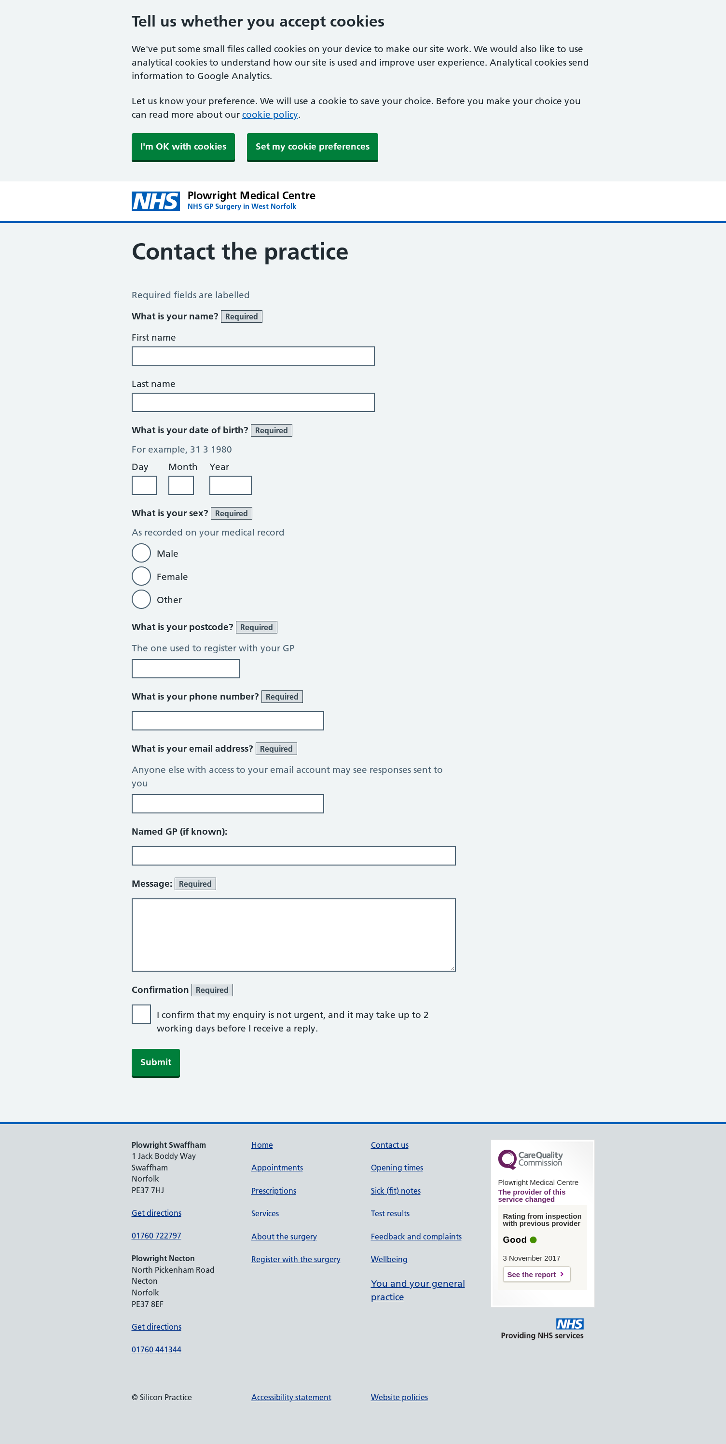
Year (219, 466)
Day (140, 466)
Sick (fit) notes (396, 1191)
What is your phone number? (217, 696)
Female (172, 576)
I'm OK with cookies (183, 146)
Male (167, 553)
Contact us (390, 1145)
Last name (154, 383)
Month (183, 466)
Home (262, 1145)
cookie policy (270, 114)
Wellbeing (389, 1259)
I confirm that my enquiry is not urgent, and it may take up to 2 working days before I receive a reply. (293, 1021)
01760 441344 (156, 1349)
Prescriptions (273, 1191)
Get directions (156, 1213)
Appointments (277, 1167)
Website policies (399, 1397)
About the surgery (284, 1236)
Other (169, 599)
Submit (155, 1062)
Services (265, 1213)
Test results (390, 1213)
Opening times (397, 1167)
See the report (531, 1274)
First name (154, 337)
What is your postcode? (204, 627)
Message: (174, 884)
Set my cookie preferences (313, 146)
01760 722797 (156, 1235)
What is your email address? (214, 749)
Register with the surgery (296, 1259)
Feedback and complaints (416, 1236)
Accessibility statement (291, 1397)
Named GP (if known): (179, 831)
